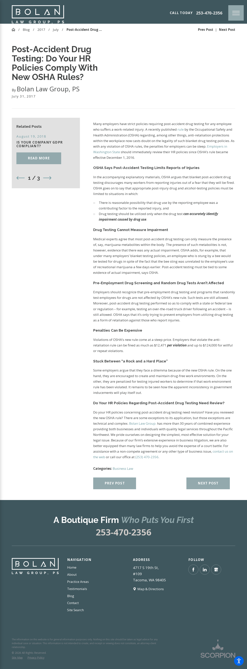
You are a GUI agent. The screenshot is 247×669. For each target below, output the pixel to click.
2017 (41, 29)
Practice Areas (78, 581)
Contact (73, 603)
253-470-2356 (209, 13)
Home (71, 567)
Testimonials (77, 589)
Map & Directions (150, 589)
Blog (26, 29)
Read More (39, 158)
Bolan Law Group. (142, 423)
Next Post (208, 483)
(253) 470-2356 (146, 457)
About (72, 574)
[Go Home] (15, 29)
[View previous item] (20, 178)
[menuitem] (90, 567)
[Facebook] (193, 570)
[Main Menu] (236, 13)
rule (180, 129)
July (56, 29)
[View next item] (47, 178)
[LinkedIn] (205, 570)
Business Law (123, 468)
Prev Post (115, 483)
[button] (239, 661)
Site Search (75, 610)
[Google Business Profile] (216, 570)
